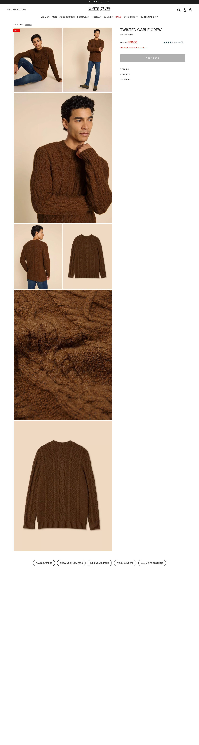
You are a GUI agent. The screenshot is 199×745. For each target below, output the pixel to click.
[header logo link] (99, 9)
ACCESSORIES (67, 17)
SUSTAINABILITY (149, 17)
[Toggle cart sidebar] (190, 9)
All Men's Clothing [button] (152, 563)
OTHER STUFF (130, 17)
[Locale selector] (9, 10)
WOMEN (45, 17)
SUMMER (108, 17)
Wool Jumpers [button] (125, 563)
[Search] (178, 10)
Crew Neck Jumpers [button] (71, 563)
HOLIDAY (96, 17)
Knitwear (28, 25)
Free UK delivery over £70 (99, 2)
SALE (118, 17)
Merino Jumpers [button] (99, 563)
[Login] (185, 9)
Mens (21, 25)
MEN (54, 17)
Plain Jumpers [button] (44, 563)
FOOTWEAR (83, 17)
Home (16, 25)
